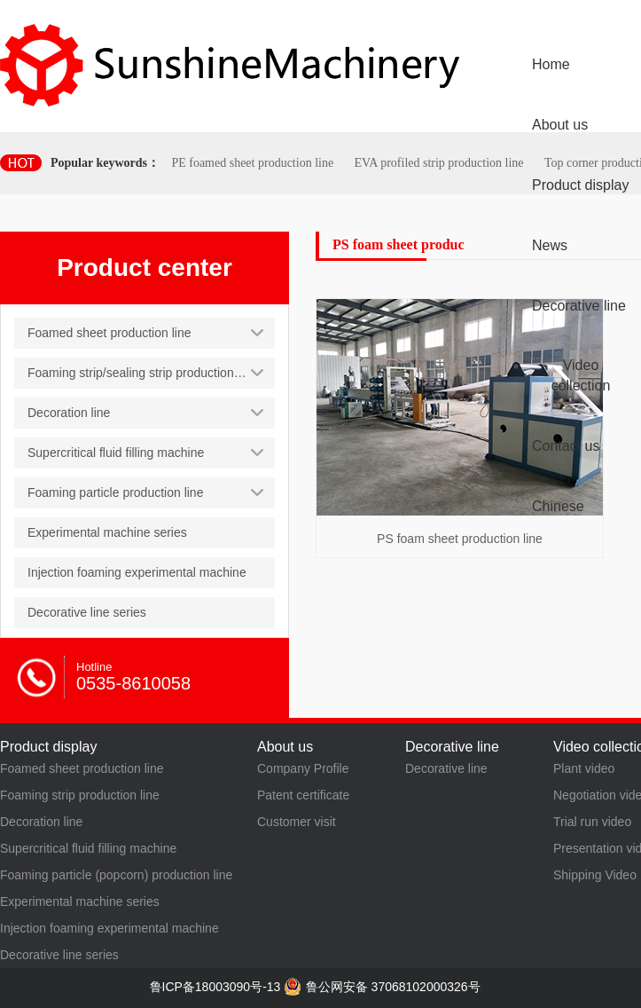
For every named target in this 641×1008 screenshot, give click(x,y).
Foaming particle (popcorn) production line (116, 875)
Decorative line (446, 768)
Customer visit (296, 822)
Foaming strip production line (80, 795)
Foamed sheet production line (81, 768)
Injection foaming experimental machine (109, 928)
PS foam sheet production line (460, 539)
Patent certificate (303, 795)
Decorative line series (59, 955)
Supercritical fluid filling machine (88, 848)
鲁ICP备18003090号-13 (215, 987)
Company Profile (303, 768)
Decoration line (41, 822)
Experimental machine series (80, 901)
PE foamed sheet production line (252, 162)
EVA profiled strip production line (438, 162)
